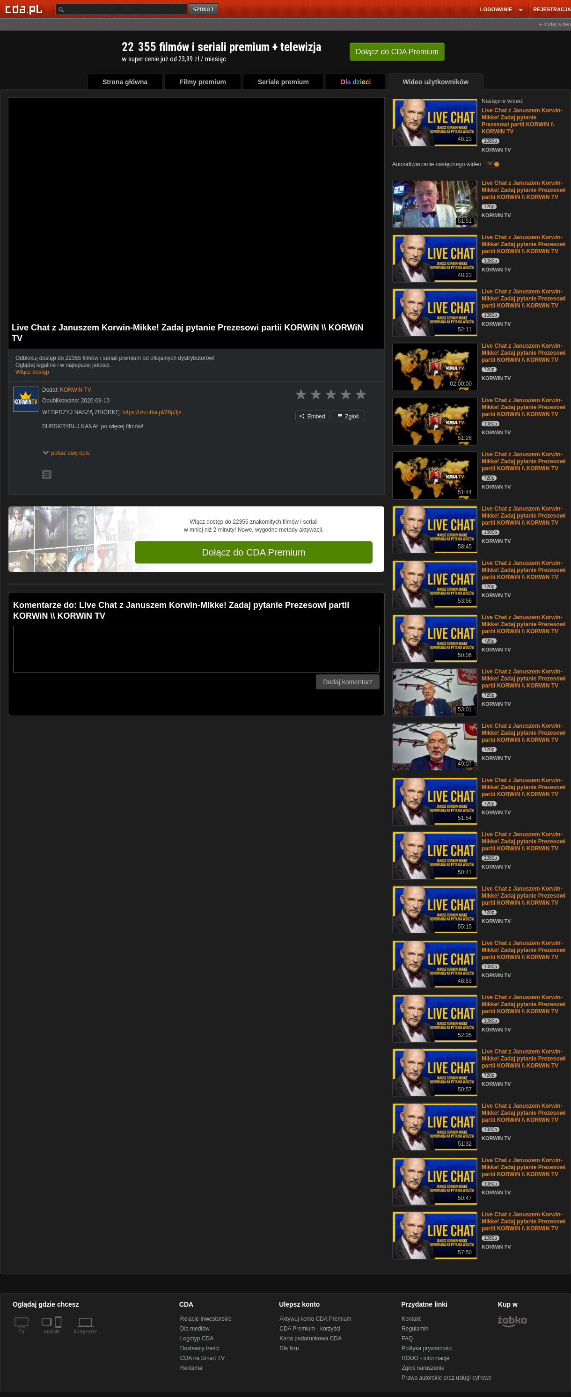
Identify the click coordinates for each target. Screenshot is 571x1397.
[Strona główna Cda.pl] (25, 9)
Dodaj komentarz (348, 682)
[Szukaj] (121, 9)
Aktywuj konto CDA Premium (315, 1319)
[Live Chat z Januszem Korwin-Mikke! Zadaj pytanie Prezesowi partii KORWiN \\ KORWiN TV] (434, 121)
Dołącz (397, 52)
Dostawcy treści (200, 1348)
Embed (312, 416)
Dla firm (289, 1348)
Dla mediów (195, 1328)
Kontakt (411, 1319)
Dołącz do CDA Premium (253, 552)
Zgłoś (348, 416)
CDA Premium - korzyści (309, 1328)
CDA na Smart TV (202, 1358)
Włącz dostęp (32, 372)
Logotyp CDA (196, 1338)
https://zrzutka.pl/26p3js (151, 412)
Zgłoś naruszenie (423, 1368)
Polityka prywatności (427, 1348)
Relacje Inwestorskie (206, 1319)
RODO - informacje (425, 1358)
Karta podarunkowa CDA (310, 1338)
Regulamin (415, 1328)
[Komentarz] (196, 649)
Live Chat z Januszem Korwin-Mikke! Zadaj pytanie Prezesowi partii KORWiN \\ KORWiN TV (522, 121)
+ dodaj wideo (555, 24)
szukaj (204, 9)
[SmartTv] (59, 1337)
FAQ (407, 1338)
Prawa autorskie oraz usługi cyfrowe (446, 1378)
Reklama (191, 1368)
